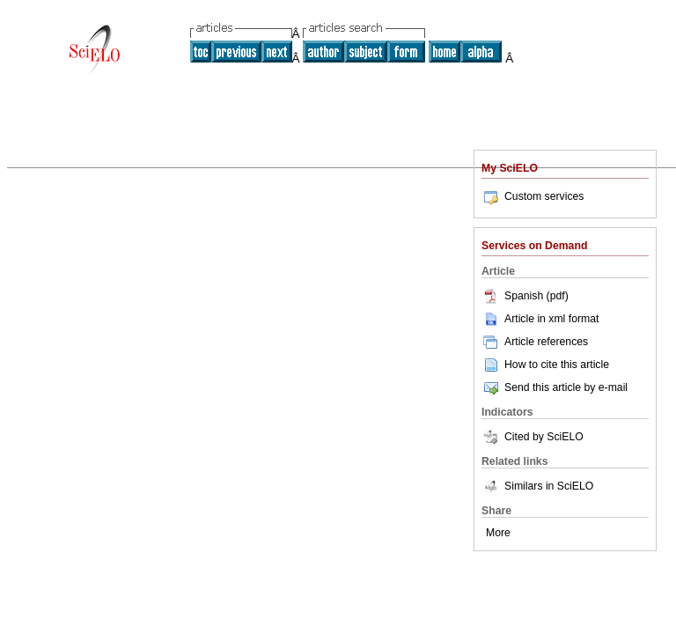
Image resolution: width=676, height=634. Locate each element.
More (498, 533)
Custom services (532, 196)
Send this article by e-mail (554, 387)
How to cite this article (556, 364)
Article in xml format (540, 319)
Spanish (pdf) (525, 296)
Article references (534, 341)
